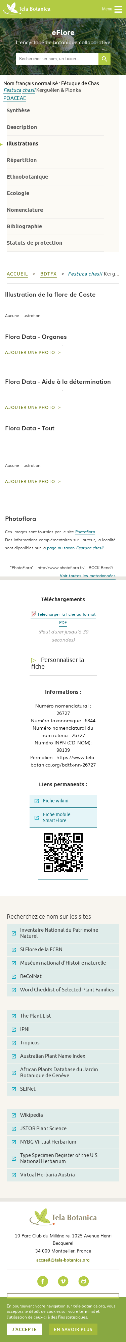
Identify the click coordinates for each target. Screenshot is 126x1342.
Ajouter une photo (30, 352)
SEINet (24, 1089)
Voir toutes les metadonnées (88, 575)
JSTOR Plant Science (39, 1128)
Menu (112, 9)
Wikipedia (27, 1115)
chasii (28, 90)
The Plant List (31, 1016)
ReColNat (27, 976)
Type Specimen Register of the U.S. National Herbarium (55, 1158)
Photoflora (85, 532)
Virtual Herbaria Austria (43, 1175)
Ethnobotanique (27, 177)
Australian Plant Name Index (48, 1056)
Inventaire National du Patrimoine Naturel (55, 933)
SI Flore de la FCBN (37, 950)
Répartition (22, 160)
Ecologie (18, 193)
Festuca (12, 90)
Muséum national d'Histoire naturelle (59, 963)
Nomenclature (25, 210)
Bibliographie (24, 226)
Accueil (17, 274)
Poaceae (14, 98)
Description (22, 127)
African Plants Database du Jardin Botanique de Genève (55, 1072)
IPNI (21, 1029)
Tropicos (26, 1043)
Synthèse (18, 110)
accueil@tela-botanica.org (63, 1260)
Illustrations (22, 143)
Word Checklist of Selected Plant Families (63, 990)
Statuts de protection (34, 243)
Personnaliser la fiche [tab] (57, 663)
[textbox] (57, 59)
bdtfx (48, 274)
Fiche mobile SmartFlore (53, 817)
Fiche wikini (52, 801)
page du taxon (75, 548)
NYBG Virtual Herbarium (44, 1142)
